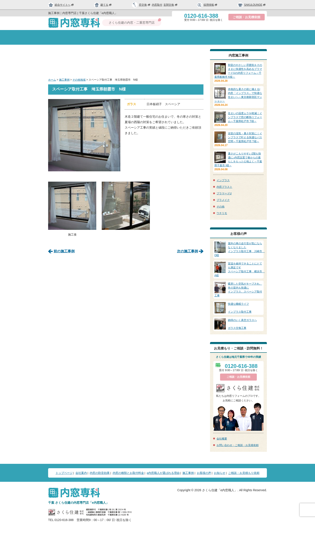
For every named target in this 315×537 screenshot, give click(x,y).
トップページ (65, 37)
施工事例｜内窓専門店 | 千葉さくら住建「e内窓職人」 (82, 13)
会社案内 (99, 37)
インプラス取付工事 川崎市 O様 (239, 249)
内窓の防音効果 (137, 37)
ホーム (52, 79)
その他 (220, 206)
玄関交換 (170, 4)
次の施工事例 (187, 251)
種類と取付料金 (178, 37)
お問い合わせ (250, 37)
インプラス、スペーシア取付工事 (238, 289)
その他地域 (79, 79)
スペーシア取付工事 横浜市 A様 (239, 269)
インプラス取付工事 (238, 307)
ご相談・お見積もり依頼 (243, 473)
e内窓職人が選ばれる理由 (163, 473)
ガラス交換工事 (238, 324)
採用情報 (207, 4)
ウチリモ (222, 213)
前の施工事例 (64, 251)
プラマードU (224, 193)
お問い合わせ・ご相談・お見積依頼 (238, 445)
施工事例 (64, 79)
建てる (103, 4)
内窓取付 (157, 4)
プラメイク (223, 200)
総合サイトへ (61, 4)
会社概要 (222, 438)
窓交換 (145, 4)
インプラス (223, 180)
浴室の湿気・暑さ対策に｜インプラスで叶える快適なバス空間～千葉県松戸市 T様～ (245, 137)
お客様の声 (204, 473)
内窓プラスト (224, 186)
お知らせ (219, 473)
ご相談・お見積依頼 (246, 17)
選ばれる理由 (215, 37)
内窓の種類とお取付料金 (128, 473)
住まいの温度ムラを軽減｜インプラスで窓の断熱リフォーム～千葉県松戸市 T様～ (245, 117)
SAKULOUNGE (252, 4)
